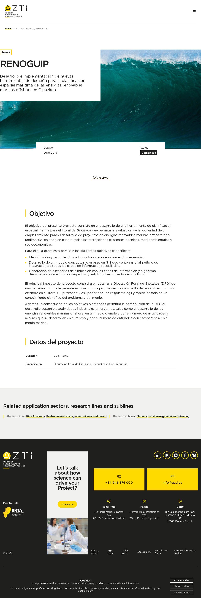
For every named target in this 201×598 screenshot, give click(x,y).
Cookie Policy (85, 591)
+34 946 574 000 (119, 483)
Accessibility (144, 552)
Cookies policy (125, 551)
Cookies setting (181, 592)
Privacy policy (95, 551)
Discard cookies (181, 586)
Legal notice (110, 551)
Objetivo (101, 177)
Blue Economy (35, 416)
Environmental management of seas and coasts (76, 416)
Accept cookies (181, 580)
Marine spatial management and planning (163, 416)
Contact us (67, 504)
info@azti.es (172, 483)
